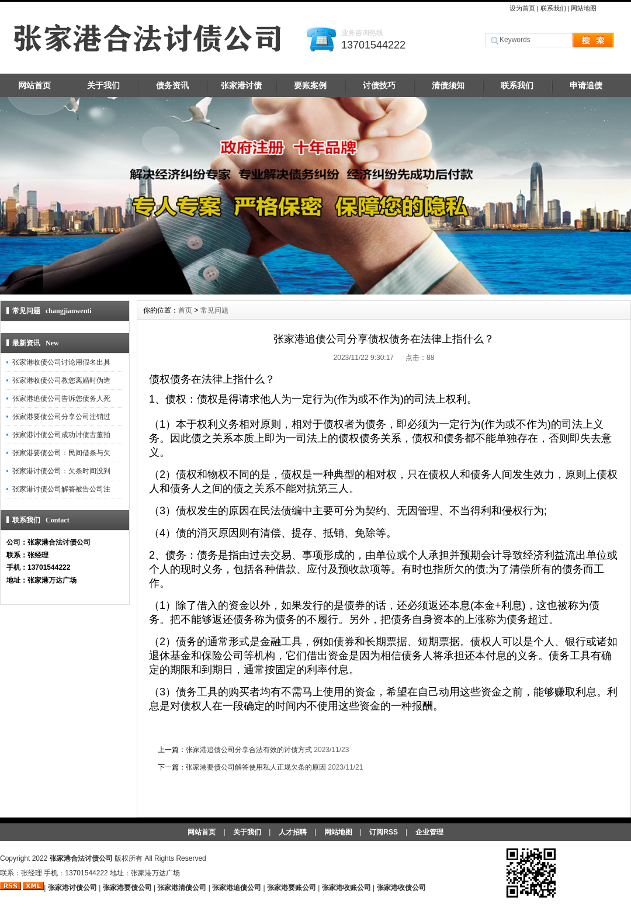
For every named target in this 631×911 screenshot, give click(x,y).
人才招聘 (293, 832)
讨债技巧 (379, 85)
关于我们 (103, 85)
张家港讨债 (241, 85)
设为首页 (522, 8)
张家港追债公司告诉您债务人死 (61, 398)
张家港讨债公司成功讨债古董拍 (61, 435)
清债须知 (448, 85)
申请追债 (586, 85)
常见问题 (214, 310)
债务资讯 (172, 85)
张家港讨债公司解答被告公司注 (61, 489)
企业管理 (429, 832)
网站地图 (584, 8)
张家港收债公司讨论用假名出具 (61, 362)
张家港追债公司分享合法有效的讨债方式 (249, 750)
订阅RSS (383, 832)
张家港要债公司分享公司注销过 (61, 417)
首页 (185, 310)
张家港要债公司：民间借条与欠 (61, 453)
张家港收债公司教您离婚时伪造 (61, 380)
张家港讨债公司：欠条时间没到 (61, 471)
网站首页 (34, 85)
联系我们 (553, 8)
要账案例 (310, 85)
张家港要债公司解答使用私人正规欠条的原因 (256, 767)
